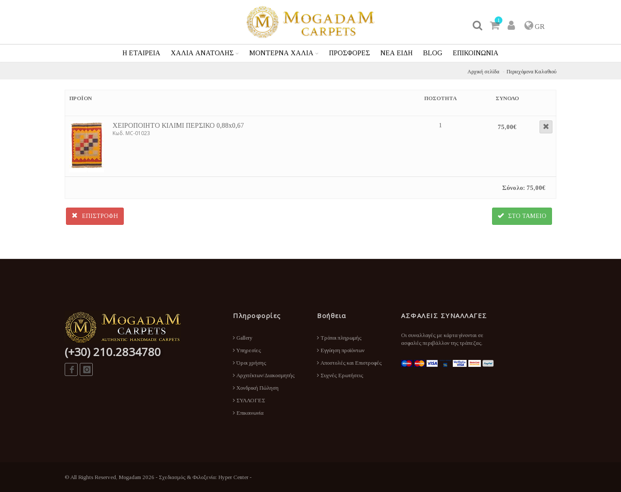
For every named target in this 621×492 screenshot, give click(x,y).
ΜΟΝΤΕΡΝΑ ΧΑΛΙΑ (281, 53)
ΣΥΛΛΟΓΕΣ (249, 400)
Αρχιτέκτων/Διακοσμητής (264, 375)
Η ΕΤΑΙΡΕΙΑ (141, 53)
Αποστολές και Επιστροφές (349, 363)
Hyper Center (233, 477)
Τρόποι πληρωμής (339, 337)
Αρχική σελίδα (483, 72)
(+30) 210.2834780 (113, 352)
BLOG (432, 53)
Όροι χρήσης (249, 363)
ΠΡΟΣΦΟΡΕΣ (349, 53)
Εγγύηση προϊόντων (340, 350)
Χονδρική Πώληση (256, 388)
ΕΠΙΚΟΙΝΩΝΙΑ (476, 53)
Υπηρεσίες (247, 350)
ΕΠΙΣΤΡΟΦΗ (95, 215)
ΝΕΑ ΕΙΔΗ (396, 53)
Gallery (243, 337)
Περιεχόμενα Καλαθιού (531, 72)
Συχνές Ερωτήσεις (340, 375)
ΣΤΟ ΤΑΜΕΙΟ (522, 215)
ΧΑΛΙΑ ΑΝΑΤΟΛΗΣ (202, 53)
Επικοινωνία (248, 413)
